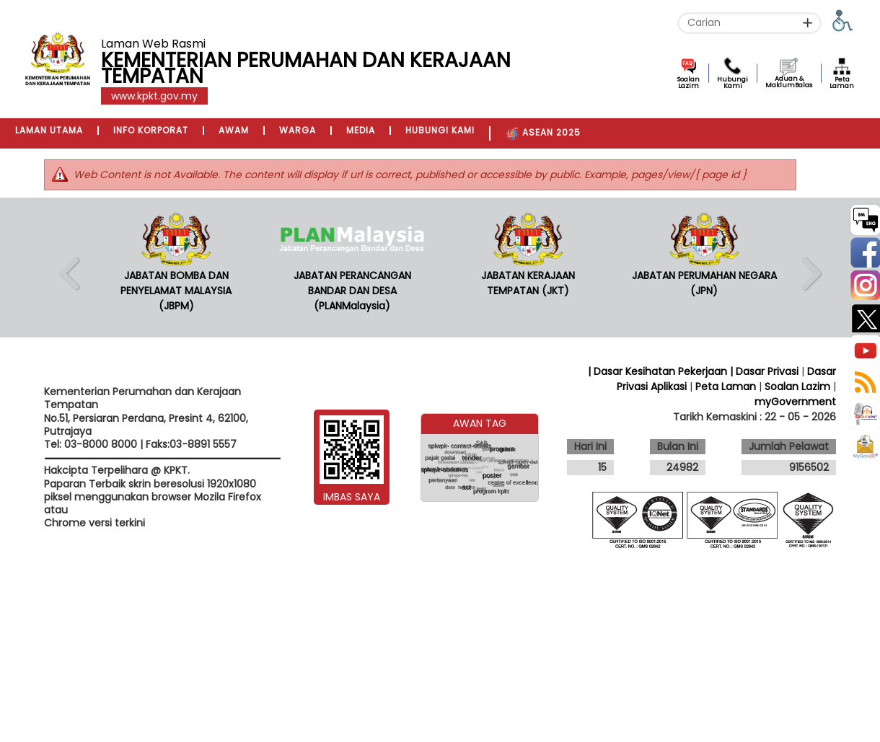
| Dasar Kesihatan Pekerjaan (659, 371)
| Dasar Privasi (764, 371)
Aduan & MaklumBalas (788, 81)
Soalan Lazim (688, 82)
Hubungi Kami (732, 82)
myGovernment (795, 401)
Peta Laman (842, 82)
